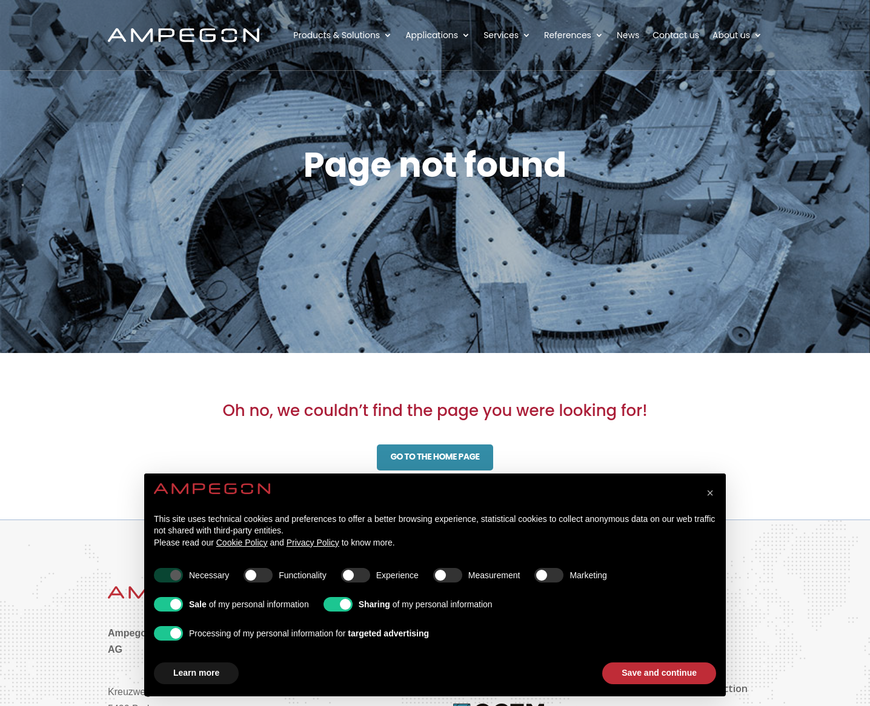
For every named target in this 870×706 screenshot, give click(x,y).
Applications (431, 35)
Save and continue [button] (659, 673)
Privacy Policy (313, 542)
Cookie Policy (242, 542)
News (628, 35)
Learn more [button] (196, 673)
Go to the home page (434, 456)
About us (731, 35)
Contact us (675, 35)
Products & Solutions (336, 35)
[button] (710, 493)
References (567, 35)
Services (501, 35)
